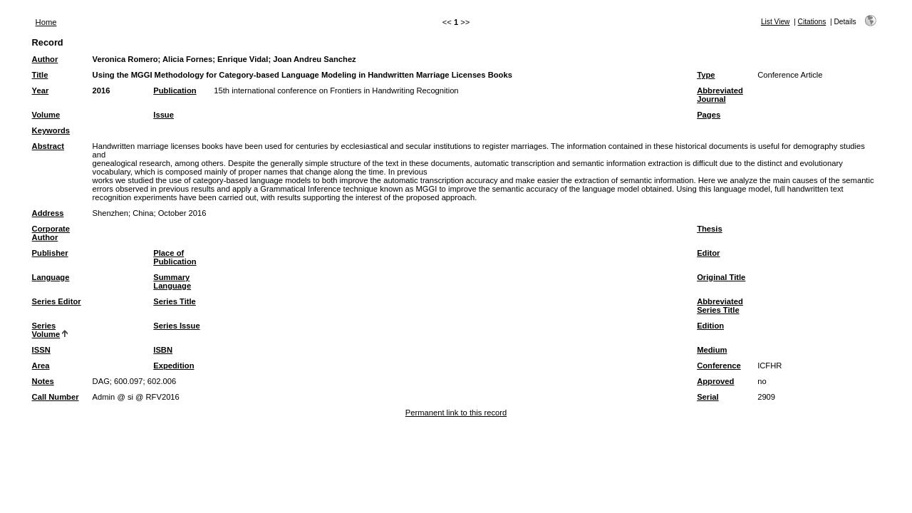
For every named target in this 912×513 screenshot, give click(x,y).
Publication (174, 90)
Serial (707, 397)
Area (41, 365)
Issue (163, 114)
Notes (43, 381)
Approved (715, 381)
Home (46, 22)
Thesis (709, 228)
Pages (708, 114)
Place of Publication (174, 257)
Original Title (721, 277)
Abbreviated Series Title (720, 305)
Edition (710, 325)
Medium (712, 350)
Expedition (173, 365)
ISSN (41, 350)
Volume (46, 114)
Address (48, 213)
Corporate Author (51, 233)
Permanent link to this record (456, 412)
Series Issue (176, 325)
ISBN (162, 350)
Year (40, 90)
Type (706, 75)
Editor (708, 253)
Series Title (174, 301)
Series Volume (46, 329)
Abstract (48, 146)
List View (775, 22)
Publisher (50, 253)
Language (51, 277)
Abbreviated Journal (720, 94)
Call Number (55, 397)
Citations (812, 22)
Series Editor (56, 301)
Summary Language (172, 281)
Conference (719, 365)
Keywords (51, 130)
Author (45, 59)
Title (40, 75)
